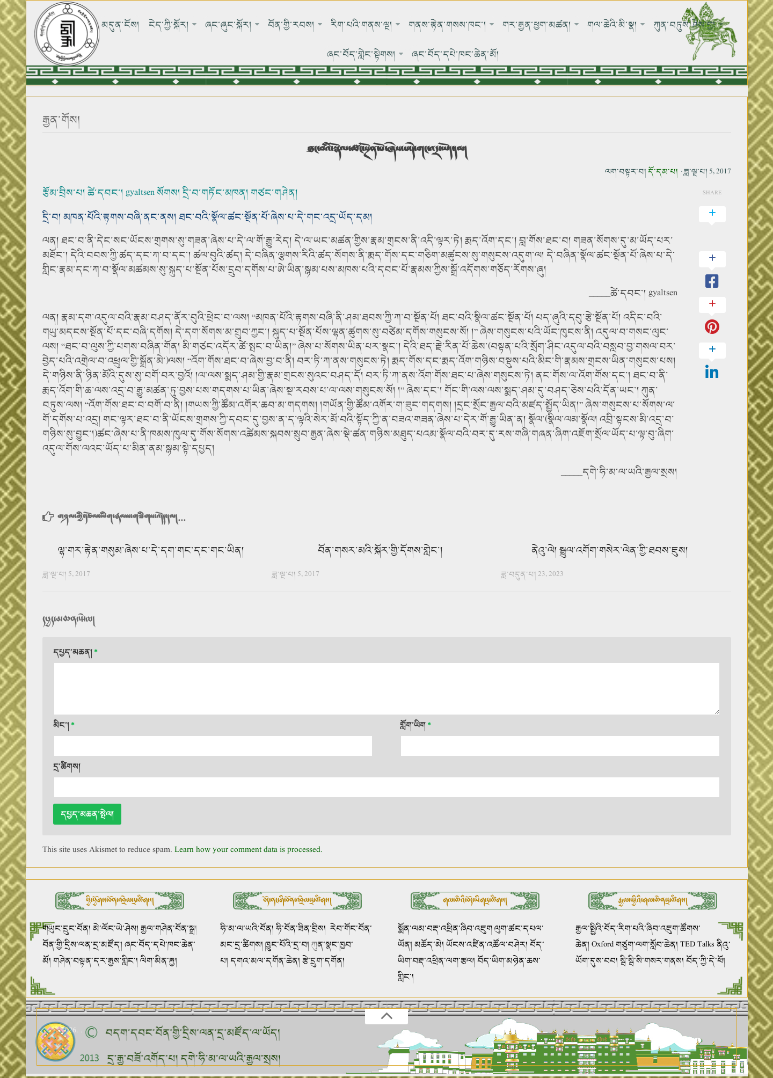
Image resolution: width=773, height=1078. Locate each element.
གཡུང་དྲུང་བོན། (66, 929)
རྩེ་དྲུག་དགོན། (324, 961)
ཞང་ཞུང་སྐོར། (228, 25)
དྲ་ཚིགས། (67, 767)
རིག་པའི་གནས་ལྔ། (361, 25)
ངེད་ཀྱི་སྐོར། (169, 25)
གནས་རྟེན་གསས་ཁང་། (447, 25)
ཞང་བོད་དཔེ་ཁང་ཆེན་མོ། (456, 55)
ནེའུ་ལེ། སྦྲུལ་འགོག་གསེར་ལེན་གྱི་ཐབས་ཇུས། (609, 550)
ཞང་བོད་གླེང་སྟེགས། (361, 55)
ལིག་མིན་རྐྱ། (158, 961)
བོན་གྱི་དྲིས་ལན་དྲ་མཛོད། (83, 945)
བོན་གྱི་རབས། (291, 25)
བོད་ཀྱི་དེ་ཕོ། (705, 961)
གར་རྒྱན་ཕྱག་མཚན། (536, 25)
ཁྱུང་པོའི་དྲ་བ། (287, 945)
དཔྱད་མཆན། (75, 652)
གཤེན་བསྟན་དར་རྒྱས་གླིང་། (95, 961)
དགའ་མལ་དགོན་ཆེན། (265, 961)
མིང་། (64, 725)
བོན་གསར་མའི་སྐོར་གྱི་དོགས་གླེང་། (380, 550)
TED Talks (697, 945)
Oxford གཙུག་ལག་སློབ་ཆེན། (636, 945)
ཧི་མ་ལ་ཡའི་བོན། (248, 929)
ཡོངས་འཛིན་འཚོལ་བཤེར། (488, 945)
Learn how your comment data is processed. (248, 850)
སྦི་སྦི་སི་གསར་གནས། (652, 961)
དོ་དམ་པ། (663, 172)
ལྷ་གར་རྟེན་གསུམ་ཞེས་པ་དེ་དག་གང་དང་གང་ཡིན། (151, 550)
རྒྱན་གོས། (61, 120)
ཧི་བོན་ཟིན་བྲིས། (301, 929)
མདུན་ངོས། (121, 25)
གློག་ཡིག (415, 725)
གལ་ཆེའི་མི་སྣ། (612, 25)
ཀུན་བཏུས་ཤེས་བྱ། (684, 25)
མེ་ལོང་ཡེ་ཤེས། (117, 929)
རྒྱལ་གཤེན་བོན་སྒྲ (168, 929)
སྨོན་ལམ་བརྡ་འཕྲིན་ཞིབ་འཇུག (445, 929)
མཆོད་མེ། (429, 945)
